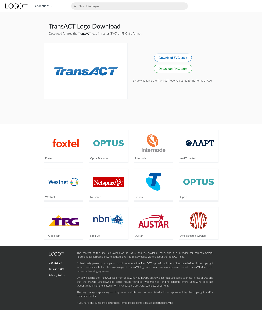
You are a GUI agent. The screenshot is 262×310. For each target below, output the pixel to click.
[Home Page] (16, 6)
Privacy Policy (57, 275)
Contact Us (55, 262)
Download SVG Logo (173, 58)
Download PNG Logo (172, 69)
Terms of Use (204, 80)
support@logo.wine (162, 302)
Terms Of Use (56, 268)
